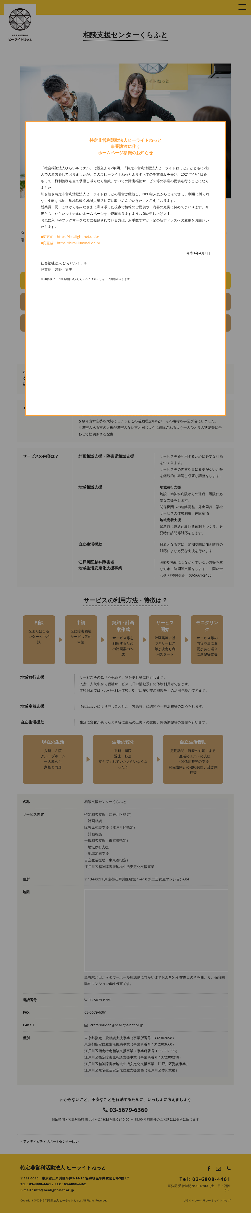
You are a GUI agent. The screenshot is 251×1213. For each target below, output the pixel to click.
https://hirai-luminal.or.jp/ (78, 243)
